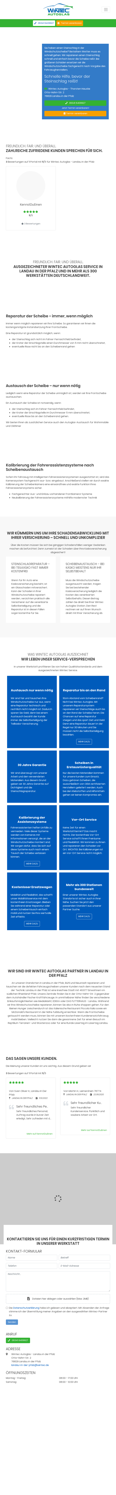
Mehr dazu (84, 741)
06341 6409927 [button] (75, 102)
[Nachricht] (58, 1281)
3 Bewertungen (30, 223)
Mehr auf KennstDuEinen (40, 1133)
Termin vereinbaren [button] (70, 23)
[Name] (31, 1258)
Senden (12, 1322)
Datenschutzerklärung (26, 1308)
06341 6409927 (44, 23)
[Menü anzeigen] (106, 10)
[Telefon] (31, 1266)
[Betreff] (84, 1258)
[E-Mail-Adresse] (84, 1266)
